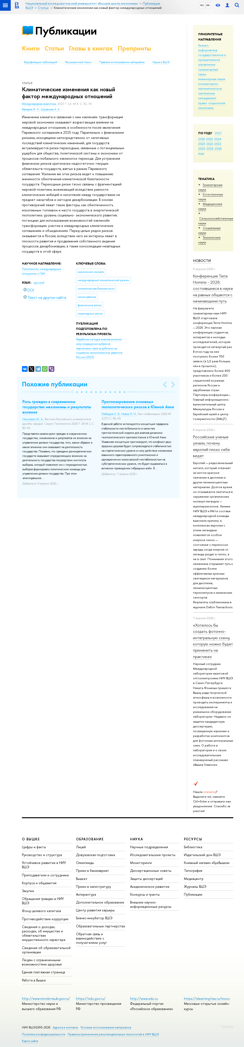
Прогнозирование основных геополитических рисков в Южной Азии (138, 404)
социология (216, 103)
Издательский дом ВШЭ (202, 855)
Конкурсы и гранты (145, 894)
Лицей (81, 847)
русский (39, 283)
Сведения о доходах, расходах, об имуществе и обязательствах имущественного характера (43, 933)
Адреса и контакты (65, 1027)
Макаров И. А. (30, 109)
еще (201, 153)
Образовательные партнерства (100, 926)
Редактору (227, 1026)
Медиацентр (193, 878)
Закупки (28, 891)
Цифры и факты (34, 847)
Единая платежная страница (43, 972)
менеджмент (207, 98)
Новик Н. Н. (129, 414)
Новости (202, 260)
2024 (217, 139)
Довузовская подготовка (95, 855)
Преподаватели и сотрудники (45, 875)
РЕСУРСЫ (193, 839)
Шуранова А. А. (50, 109)
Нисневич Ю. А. (32, 419)
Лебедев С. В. (111, 414)
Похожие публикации (54, 384)
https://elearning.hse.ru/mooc (207, 998)
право (202, 103)
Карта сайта (30, 1041)
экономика (206, 108)
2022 (209, 144)
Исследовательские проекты (152, 855)
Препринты (134, 48)
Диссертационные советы (150, 870)
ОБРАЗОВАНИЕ (90, 839)
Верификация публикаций (40, 62)
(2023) (99, 348)
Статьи (54, 48)
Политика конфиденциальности (43, 1034)
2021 (217, 144)
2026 (201, 139)
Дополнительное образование (100, 902)
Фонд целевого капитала (41, 911)
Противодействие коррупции (45, 919)
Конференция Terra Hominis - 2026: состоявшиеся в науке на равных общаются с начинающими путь (213, 288)
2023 (201, 144)
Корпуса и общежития (39, 883)
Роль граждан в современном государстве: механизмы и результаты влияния (56, 407)
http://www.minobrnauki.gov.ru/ (46, 998)
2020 (201, 148)
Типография (193, 870)
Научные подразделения (149, 847)
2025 (209, 139)
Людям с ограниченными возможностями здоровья (42, 962)
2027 (218, 133)
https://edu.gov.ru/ (91, 998)
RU (202, 5)
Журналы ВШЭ (195, 886)
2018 (218, 148)
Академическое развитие (149, 886)
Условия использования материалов (106, 1027)
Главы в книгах (91, 48)
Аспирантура (86, 894)
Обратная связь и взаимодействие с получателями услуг (91, 938)
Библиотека (193, 847)
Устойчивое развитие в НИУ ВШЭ (44, 864)
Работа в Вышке (34, 980)
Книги (31, 48)
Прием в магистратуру (93, 886)
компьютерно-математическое (210, 86)
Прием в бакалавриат (92, 870)
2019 (210, 148)
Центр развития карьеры (95, 910)
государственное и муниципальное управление (212, 59)
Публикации (66, 30)
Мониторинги (141, 862)
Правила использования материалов (122, 62)
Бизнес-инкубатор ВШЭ (94, 918)
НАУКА (136, 839)
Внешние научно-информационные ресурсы (150, 904)
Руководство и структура (42, 855)
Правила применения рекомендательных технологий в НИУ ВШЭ (113, 1034)
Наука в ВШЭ (160, 62)
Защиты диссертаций (146, 878)
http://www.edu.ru (144, 998)
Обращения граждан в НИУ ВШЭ (43, 900)
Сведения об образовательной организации (46, 949)
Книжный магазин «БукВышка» (207, 862)
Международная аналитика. (39, 104)
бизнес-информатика (207, 47)
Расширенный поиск (78, 62)
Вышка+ (82, 878)
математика (206, 93)
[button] (72, 392)
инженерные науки (211, 79)
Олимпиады (85, 862)
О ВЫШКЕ (31, 839)
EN (207, 5)
